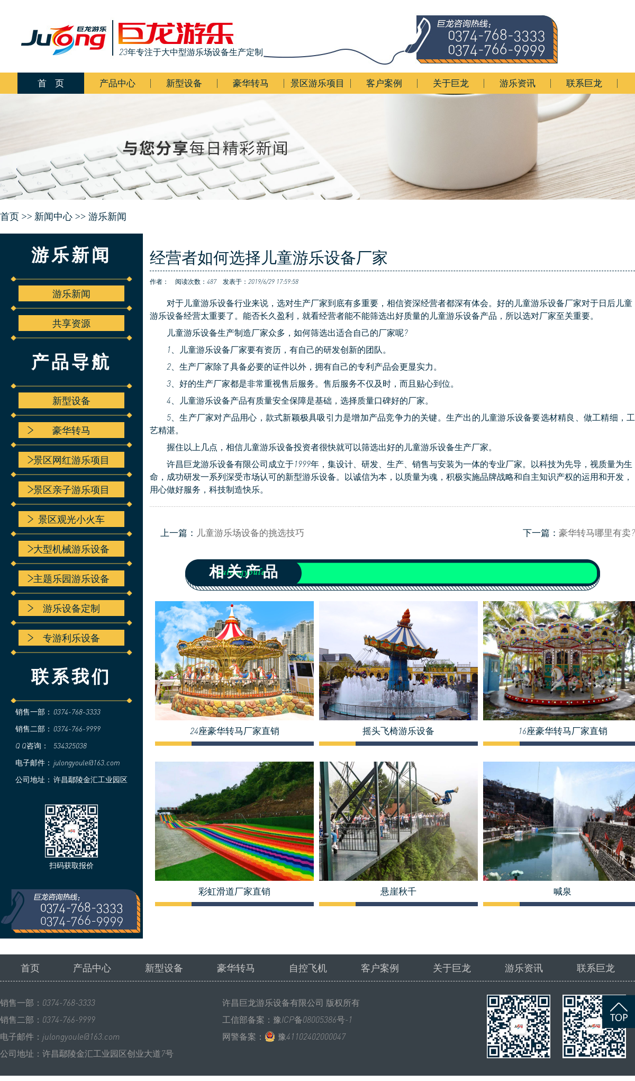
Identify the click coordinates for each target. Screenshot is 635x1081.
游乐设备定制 (64, 608)
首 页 (51, 82)
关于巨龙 (451, 82)
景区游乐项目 (317, 82)
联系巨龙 (584, 82)
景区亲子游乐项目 (69, 489)
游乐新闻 (107, 216)
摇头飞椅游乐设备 (398, 731)
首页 (30, 967)
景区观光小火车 (66, 519)
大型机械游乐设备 (69, 549)
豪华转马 (251, 82)
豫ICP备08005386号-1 (312, 1019)
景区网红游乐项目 (69, 460)
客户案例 (384, 82)
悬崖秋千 (398, 891)
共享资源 (71, 323)
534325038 (70, 745)
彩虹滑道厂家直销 (234, 891)
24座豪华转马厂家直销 (234, 731)
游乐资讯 (518, 82)
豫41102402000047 (312, 1036)
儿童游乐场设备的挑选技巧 (250, 532)
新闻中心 (53, 216)
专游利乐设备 (64, 638)
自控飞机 (308, 967)
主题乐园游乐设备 (69, 578)
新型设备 (184, 82)
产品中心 (117, 82)
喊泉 (563, 891)
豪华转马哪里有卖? (597, 532)
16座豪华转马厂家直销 (562, 731)
